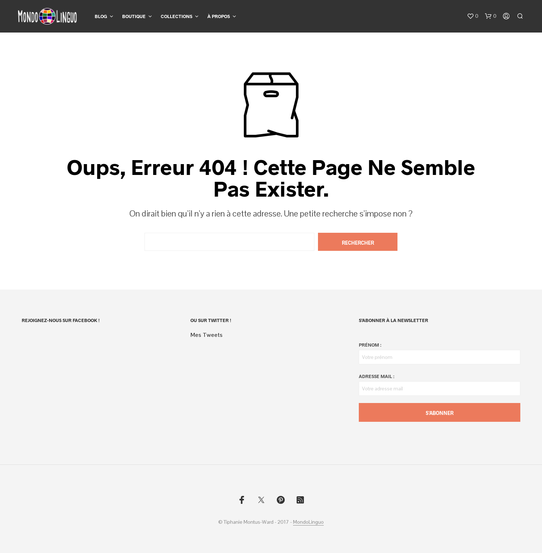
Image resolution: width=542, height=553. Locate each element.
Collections (176, 16)
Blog (101, 16)
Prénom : (370, 345)
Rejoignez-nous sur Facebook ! (61, 320)
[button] (472, 16)
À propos (218, 16)
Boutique (134, 16)
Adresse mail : (376, 376)
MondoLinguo (308, 522)
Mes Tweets (206, 335)
